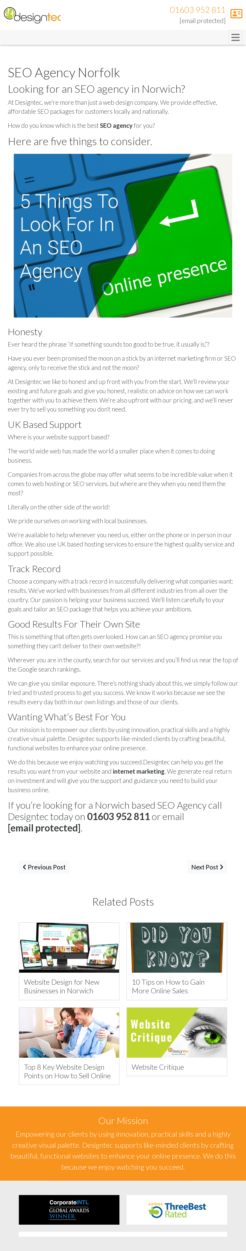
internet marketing (139, 771)
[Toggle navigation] (235, 37)
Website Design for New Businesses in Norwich (61, 986)
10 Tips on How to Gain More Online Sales (168, 986)
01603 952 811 (198, 10)
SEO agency (116, 125)
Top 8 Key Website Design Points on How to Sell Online (67, 1071)
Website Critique (158, 1066)
